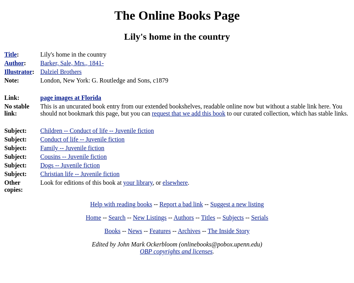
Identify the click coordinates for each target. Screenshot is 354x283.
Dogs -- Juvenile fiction (70, 165)
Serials (259, 217)
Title (10, 54)
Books (113, 231)
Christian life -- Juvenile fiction (79, 174)
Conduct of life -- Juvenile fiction (82, 139)
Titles (208, 217)
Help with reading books (121, 204)
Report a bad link (181, 204)
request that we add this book (188, 113)
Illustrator (18, 71)
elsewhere (175, 182)
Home (93, 217)
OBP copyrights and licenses (176, 251)
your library (138, 182)
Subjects (233, 217)
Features (160, 231)
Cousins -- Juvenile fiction (73, 156)
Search (117, 217)
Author (14, 63)
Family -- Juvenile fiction (72, 148)
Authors (184, 217)
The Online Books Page (177, 15)
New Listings (150, 217)
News (135, 231)
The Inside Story (229, 231)
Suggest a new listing (237, 204)
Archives (189, 231)
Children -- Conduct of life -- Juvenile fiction (97, 130)
